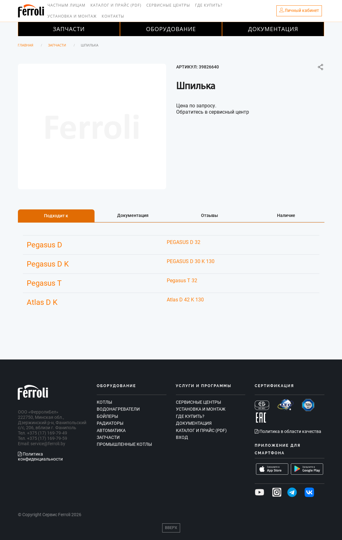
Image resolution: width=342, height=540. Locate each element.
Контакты (113, 16)
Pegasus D (44, 244)
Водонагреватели (118, 409)
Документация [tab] (133, 215)
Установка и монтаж (72, 16)
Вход (182, 437)
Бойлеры (107, 416)
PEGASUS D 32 (183, 242)
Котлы (104, 402)
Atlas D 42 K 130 (185, 300)
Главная (26, 45)
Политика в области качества (288, 431)
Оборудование (171, 29)
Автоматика (111, 430)
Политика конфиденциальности (40, 456)
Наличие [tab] (286, 215)
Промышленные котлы (124, 444)
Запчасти (69, 29)
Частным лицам (66, 5)
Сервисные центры (168, 5)
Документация (273, 29)
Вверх (171, 527)
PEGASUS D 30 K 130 (190, 261)
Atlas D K (42, 302)
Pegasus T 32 (182, 281)
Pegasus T (44, 283)
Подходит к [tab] (56, 215)
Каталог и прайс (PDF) (115, 5)
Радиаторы (110, 423)
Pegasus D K (48, 264)
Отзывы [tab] (209, 215)
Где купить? (208, 5)
